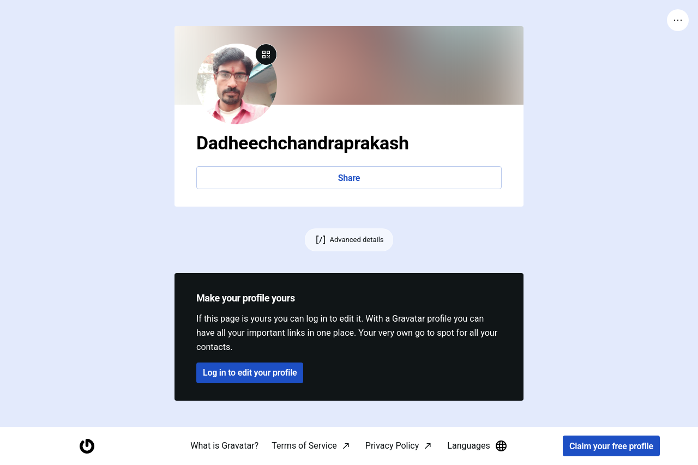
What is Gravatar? (224, 445)
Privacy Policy (392, 445)
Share (349, 178)
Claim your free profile (611, 446)
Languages (477, 445)
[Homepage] (87, 446)
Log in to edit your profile (250, 372)
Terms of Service (304, 445)
